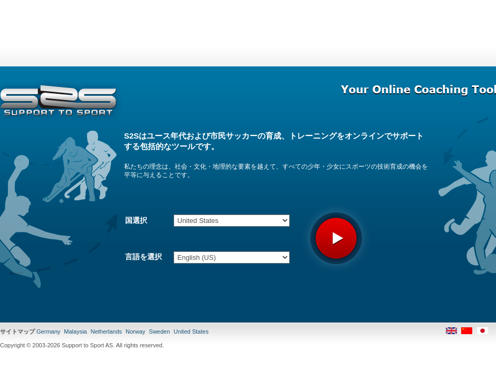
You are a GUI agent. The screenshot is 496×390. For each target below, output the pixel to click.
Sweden (159, 331)
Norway (135, 331)
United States (191, 331)
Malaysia (75, 331)
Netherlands (106, 331)
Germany (48, 331)
